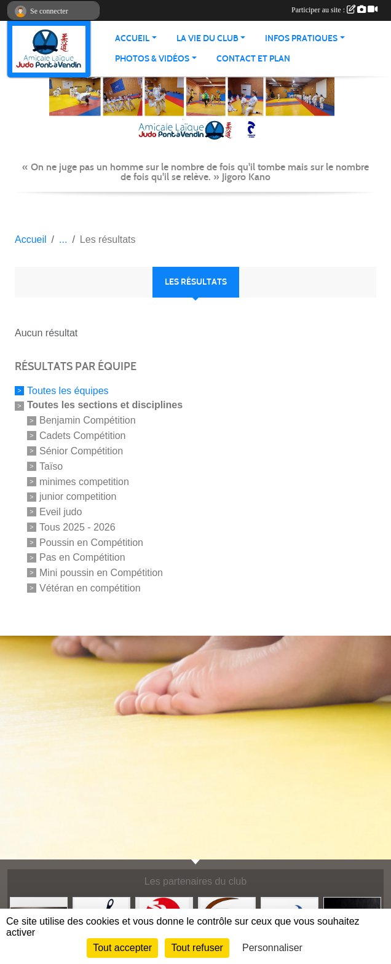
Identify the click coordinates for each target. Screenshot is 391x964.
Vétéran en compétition (90, 588)
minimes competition (84, 481)
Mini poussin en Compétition (101, 572)
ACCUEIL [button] (132, 38)
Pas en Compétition (82, 557)
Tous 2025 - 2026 (77, 527)
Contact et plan (253, 58)
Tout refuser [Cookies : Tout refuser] (197, 947)
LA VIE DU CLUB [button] (207, 38)
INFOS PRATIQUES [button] (301, 38)
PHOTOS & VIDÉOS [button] (152, 58)
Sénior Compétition (81, 451)
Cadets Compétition (82, 435)
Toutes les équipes (68, 390)
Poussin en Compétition (91, 542)
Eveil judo (60, 512)
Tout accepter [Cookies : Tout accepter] (122, 947)
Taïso (51, 466)
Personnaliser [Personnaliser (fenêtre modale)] (272, 947)
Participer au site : (334, 10)
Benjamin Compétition (87, 420)
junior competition (77, 496)
